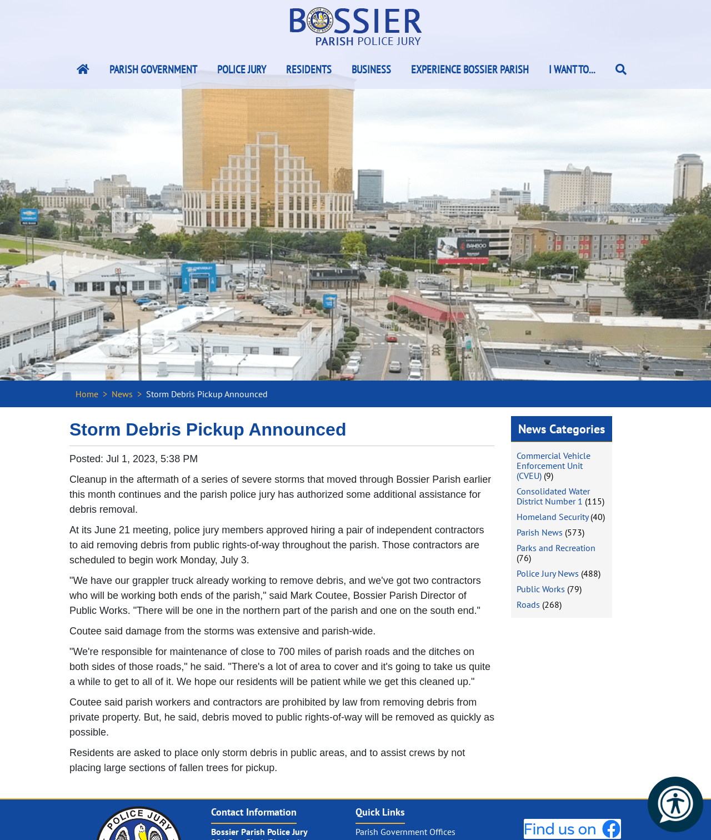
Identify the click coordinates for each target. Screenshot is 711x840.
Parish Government (153, 69)
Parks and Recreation (556, 547)
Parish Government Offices (405, 831)
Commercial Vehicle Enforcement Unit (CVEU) (553, 465)
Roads (528, 604)
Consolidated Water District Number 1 (553, 496)
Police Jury (241, 69)
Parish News (540, 532)
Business (371, 69)
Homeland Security (552, 516)
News (122, 393)
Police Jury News (548, 573)
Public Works (541, 588)
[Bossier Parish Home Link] (83, 69)
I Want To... (572, 69)
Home (87, 393)
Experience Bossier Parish (470, 69)
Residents (309, 69)
